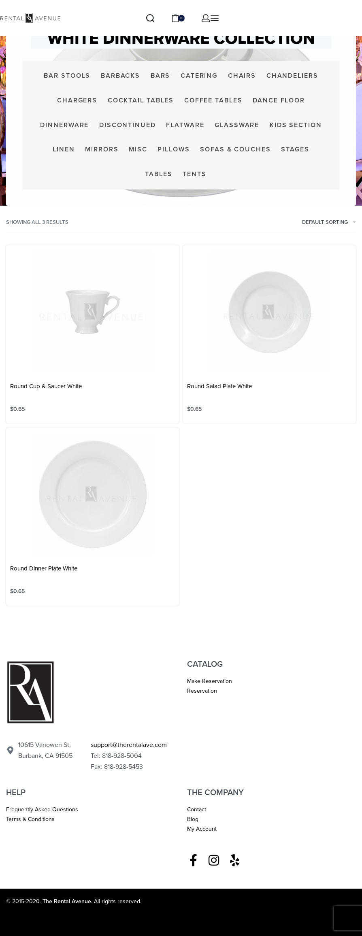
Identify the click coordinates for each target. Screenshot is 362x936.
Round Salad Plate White (219, 386)
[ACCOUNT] (205, 18)
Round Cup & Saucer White (46, 386)
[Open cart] (178, 18)
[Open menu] (214, 18)
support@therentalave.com (129, 745)
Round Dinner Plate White (43, 568)
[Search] (150, 18)
